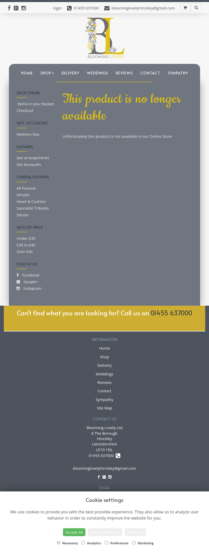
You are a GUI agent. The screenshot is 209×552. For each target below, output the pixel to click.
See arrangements (33, 157)
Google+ (27, 281)
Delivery (70, 72)
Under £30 (26, 238)
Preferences (116, 543)
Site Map (104, 407)
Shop (47, 72)
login (57, 7)
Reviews (124, 72)
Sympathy (178, 72)
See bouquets (29, 164)
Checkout (25, 110)
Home (27, 72)
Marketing (142, 543)
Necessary (67, 543)
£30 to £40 (26, 244)
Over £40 (25, 251)
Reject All (135, 532)
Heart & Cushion (31, 201)
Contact (150, 72)
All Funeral (26, 188)
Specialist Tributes (33, 208)
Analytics (91, 543)
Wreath (23, 194)
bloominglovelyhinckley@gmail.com (104, 468)
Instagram (29, 288)
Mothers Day (28, 134)
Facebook (28, 275)
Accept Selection (105, 532)
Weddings (97, 72)
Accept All (74, 532)
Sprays (23, 214)
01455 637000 (171, 312)
